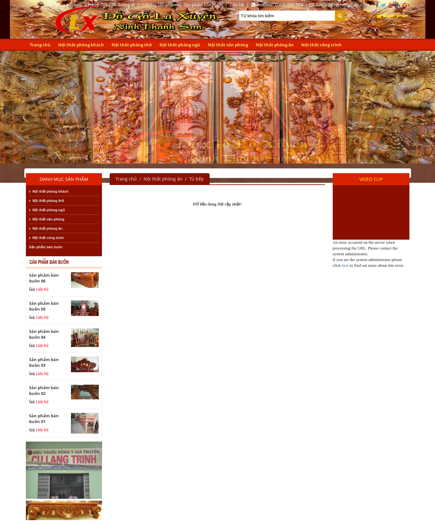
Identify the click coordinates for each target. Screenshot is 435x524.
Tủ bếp (196, 179)
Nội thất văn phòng (228, 45)
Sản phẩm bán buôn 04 (44, 334)
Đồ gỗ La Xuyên (63, 5)
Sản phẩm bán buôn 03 (44, 362)
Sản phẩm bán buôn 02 (44, 390)
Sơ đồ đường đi (120, 5)
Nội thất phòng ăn (275, 45)
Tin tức (91, 5)
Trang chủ (40, 45)
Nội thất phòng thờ (132, 45)
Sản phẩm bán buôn (203, 5)
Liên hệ (237, 5)
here (345, 265)
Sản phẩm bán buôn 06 (44, 278)
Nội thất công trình (321, 45)
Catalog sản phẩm (159, 5)
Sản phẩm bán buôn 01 (44, 418)
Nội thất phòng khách (81, 45)
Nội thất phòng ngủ (179, 45)
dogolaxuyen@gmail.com (338, 5)
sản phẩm (392, 15)
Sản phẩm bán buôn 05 (44, 306)
